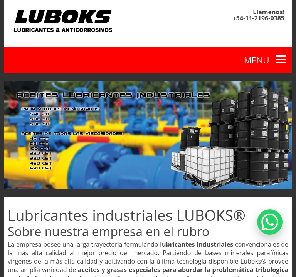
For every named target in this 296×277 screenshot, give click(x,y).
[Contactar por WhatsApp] (270, 222)
